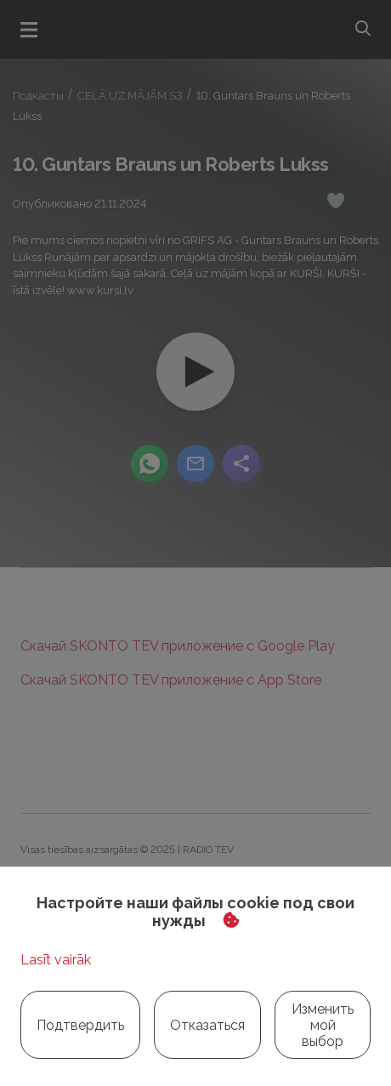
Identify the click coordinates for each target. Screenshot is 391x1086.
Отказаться (207, 1025)
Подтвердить (80, 1025)
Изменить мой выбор (323, 1025)
